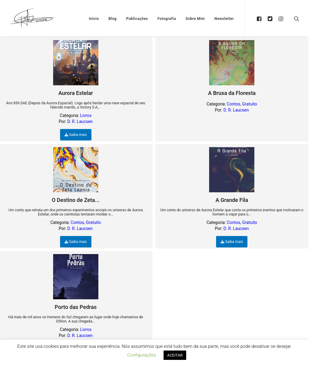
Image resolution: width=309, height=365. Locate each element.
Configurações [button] (141, 355)
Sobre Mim (195, 19)
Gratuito (249, 104)
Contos (233, 104)
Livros (86, 115)
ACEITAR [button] (175, 355)
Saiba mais (76, 135)
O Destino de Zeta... (76, 175)
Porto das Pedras (75, 282)
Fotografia (167, 19)
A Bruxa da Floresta (232, 68)
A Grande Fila (231, 175)
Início (94, 19)
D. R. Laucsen (80, 121)
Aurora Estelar (75, 68)
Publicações (137, 19)
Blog (112, 19)
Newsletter (224, 19)
